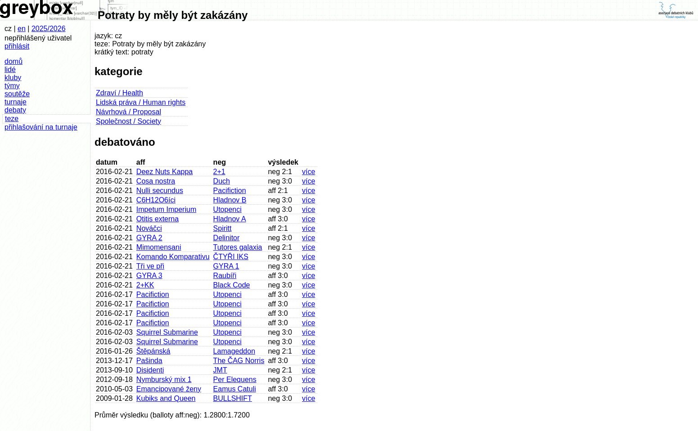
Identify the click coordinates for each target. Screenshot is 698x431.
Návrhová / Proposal (128, 112)
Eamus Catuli (234, 389)
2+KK (145, 285)
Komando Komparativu (173, 256)
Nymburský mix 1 (164, 379)
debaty (15, 110)
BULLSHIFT (232, 398)
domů (14, 61)
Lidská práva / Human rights (140, 102)
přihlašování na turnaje (41, 127)
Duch (221, 181)
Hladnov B (230, 200)
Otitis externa (157, 219)
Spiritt (222, 228)
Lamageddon (234, 351)
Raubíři (225, 275)
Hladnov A (229, 219)
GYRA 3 (149, 275)
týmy (12, 86)
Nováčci (149, 228)
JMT (220, 370)
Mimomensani (158, 247)
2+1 (219, 171)
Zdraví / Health (119, 93)
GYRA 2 (149, 238)
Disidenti (150, 370)
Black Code (231, 285)
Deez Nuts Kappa (164, 171)
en (22, 28)
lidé (10, 69)
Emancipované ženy (168, 389)
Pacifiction (229, 190)
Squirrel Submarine (167, 332)
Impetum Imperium (166, 209)
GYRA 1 (226, 266)
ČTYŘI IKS (230, 256)
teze (11, 118)
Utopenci (227, 209)
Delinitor (226, 238)
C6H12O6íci (156, 200)
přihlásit (17, 46)
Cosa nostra (155, 181)
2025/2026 (49, 28)
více (308, 171)
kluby (13, 77)
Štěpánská (153, 351)
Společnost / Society (128, 121)
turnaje (16, 102)
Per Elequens (235, 379)
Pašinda (149, 360)
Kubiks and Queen (166, 398)
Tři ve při (150, 266)
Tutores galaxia (237, 247)
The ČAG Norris (239, 360)
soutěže (17, 94)
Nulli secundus (159, 190)
